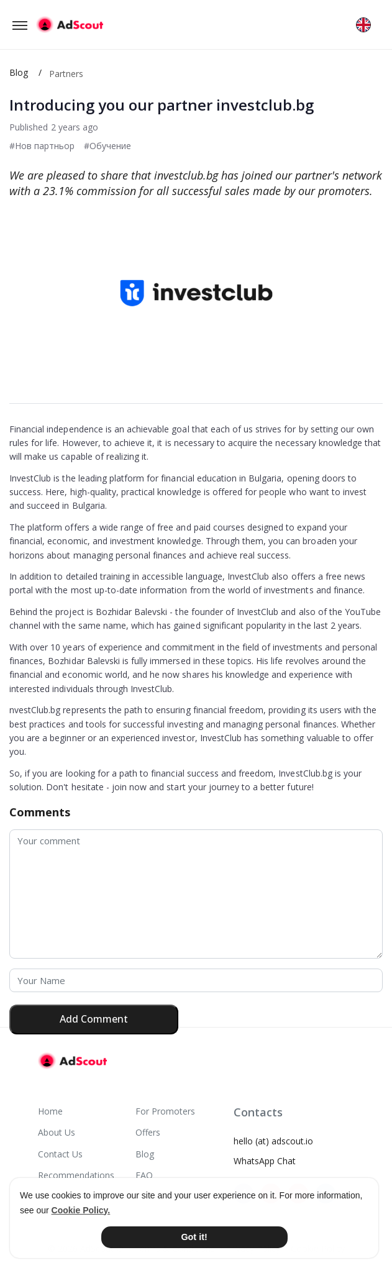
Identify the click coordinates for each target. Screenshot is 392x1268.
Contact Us (60, 1154)
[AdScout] (72, 1061)
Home (50, 1111)
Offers (147, 1132)
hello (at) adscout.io (273, 1141)
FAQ (144, 1175)
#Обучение (107, 146)
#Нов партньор (42, 146)
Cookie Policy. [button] (81, 1210)
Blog (18, 72)
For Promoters (165, 1111)
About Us (56, 1132)
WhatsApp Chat (265, 1161)
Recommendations (76, 1175)
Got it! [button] (194, 1237)
